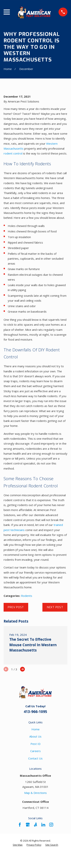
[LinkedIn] (43, 825)
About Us (35, 736)
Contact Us (35, 758)
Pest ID (35, 744)
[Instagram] (51, 825)
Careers (35, 751)
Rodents (26, 596)
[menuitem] (18, 845)
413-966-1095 (35, 711)
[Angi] (35, 825)
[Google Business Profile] (28, 825)
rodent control (13, 153)
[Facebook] (20, 825)
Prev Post (16, 607)
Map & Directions (35, 793)
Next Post (55, 607)
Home (35, 729)
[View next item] (22, 669)
